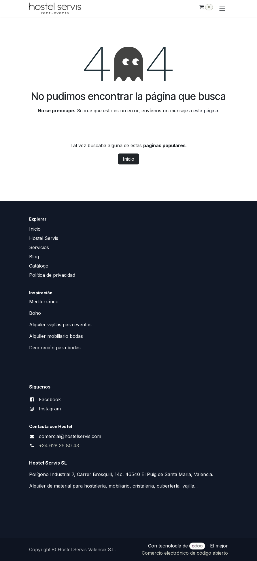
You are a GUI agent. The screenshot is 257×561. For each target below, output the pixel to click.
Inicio (128, 159)
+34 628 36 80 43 (59, 445)
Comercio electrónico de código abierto (185, 553)
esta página (205, 110)
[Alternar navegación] (222, 8)
